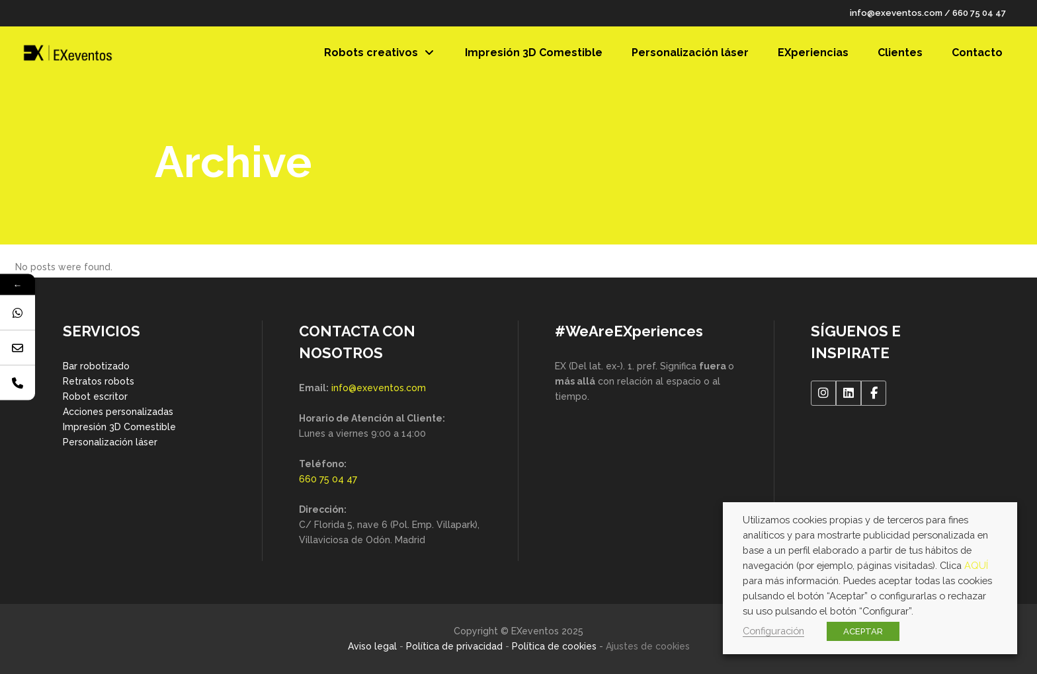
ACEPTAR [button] (863, 631)
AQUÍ (976, 565)
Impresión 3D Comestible (119, 427)
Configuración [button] (773, 630)
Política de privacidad (454, 646)
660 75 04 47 (979, 13)
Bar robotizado (96, 366)
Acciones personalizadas (118, 411)
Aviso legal (372, 646)
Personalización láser (110, 442)
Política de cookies (554, 646)
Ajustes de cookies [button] (648, 646)
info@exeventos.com (896, 13)
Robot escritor (95, 396)
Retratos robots (98, 381)
